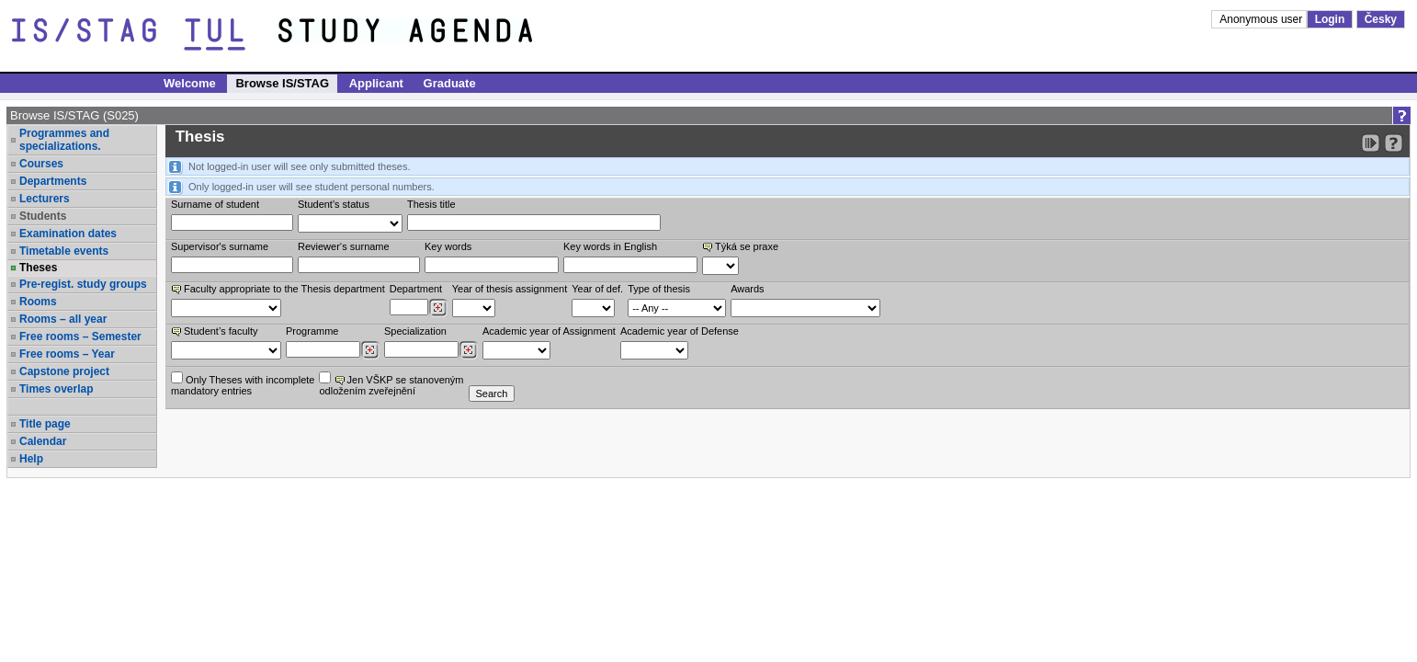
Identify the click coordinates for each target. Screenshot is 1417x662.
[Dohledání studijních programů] (370, 350)
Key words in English (610, 246)
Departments (52, 181)
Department (416, 288)
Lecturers (44, 198)
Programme (312, 331)
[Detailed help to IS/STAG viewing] (1393, 143)
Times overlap (56, 388)
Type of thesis (659, 288)
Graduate (450, 83)
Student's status (333, 204)
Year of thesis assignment (510, 288)
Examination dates (68, 233)
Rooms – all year (63, 319)
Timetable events (63, 251)
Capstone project (64, 371)
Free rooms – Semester (80, 336)
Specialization (415, 331)
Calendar (42, 441)
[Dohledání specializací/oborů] (468, 350)
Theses (38, 267)
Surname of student (215, 204)
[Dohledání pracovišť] (438, 308)
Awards (747, 288)
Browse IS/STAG (282, 83)
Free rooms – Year (67, 354)
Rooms (38, 301)
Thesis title (431, 204)
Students (42, 216)
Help (31, 458)
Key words (448, 246)
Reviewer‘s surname (344, 246)
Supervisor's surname (219, 246)
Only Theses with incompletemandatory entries (242, 383)
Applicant (376, 83)
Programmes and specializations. (64, 140)
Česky (1381, 19)
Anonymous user (1262, 19)
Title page (45, 423)
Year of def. (597, 288)
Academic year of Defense (679, 331)
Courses (41, 163)
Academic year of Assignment (549, 331)
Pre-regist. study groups (83, 284)
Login (1330, 19)
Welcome (190, 83)
